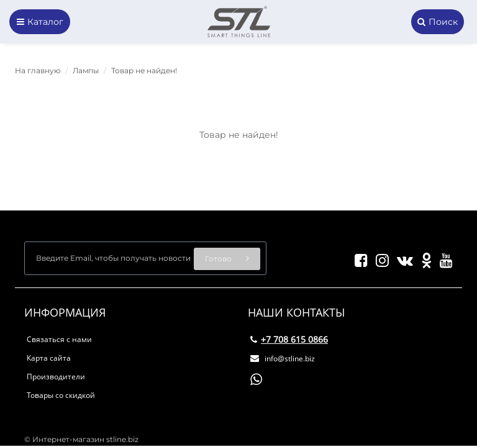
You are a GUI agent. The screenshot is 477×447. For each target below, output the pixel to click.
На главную (37, 70)
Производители (56, 376)
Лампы (86, 70)
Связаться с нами (59, 339)
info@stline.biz (282, 358)
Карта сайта (49, 358)
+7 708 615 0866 (289, 339)
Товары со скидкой (61, 395)
